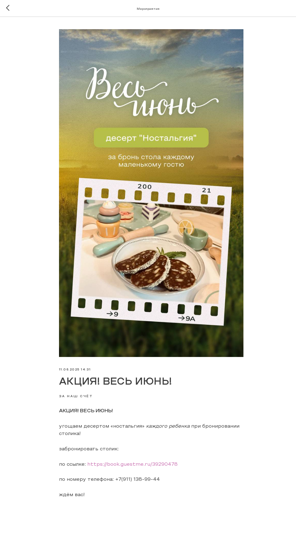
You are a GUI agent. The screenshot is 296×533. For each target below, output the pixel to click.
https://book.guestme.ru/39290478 (132, 464)
